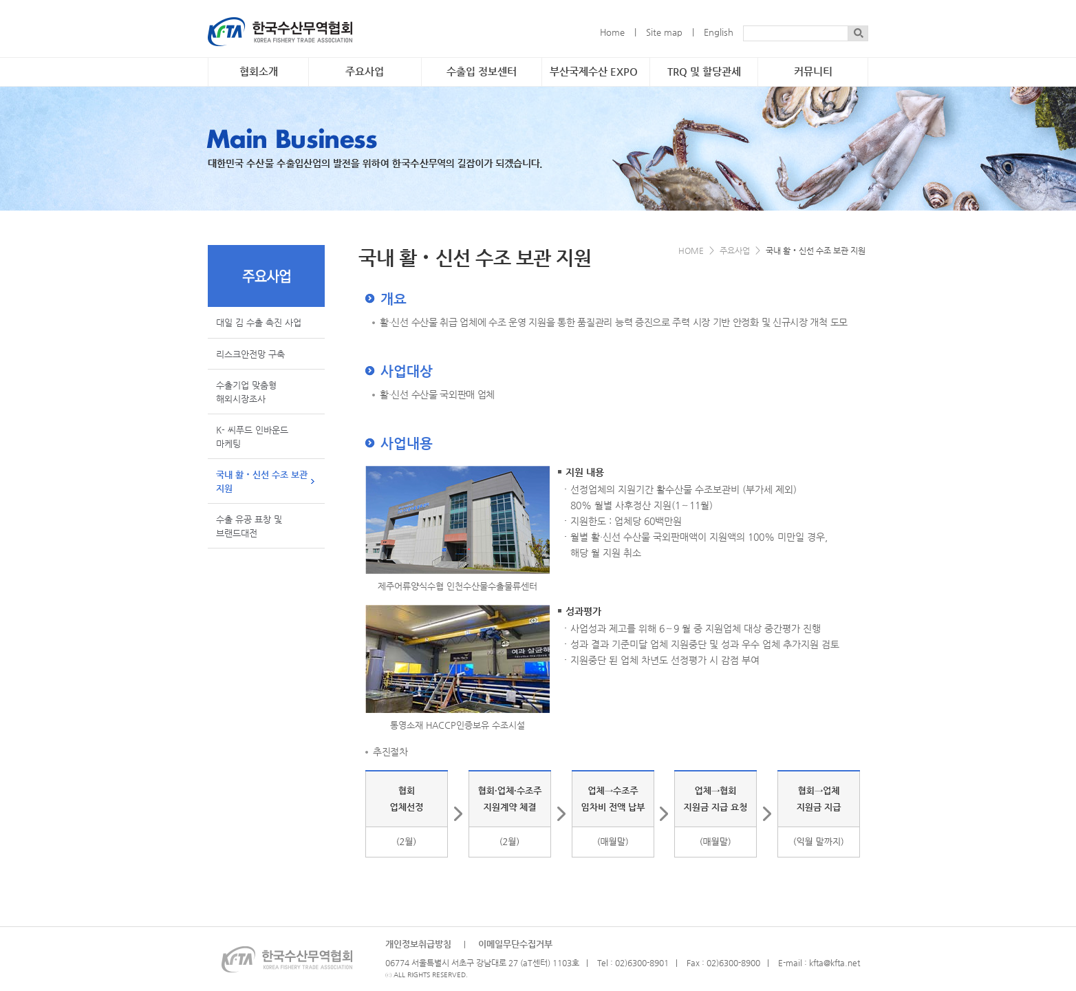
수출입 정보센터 (481, 71)
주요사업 (364, 71)
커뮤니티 (813, 71)
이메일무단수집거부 (515, 944)
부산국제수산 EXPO (594, 71)
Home (612, 32)
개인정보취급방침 (418, 944)
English (718, 32)
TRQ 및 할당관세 (704, 71)
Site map (664, 32)
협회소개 (258, 71)
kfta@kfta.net (834, 963)
